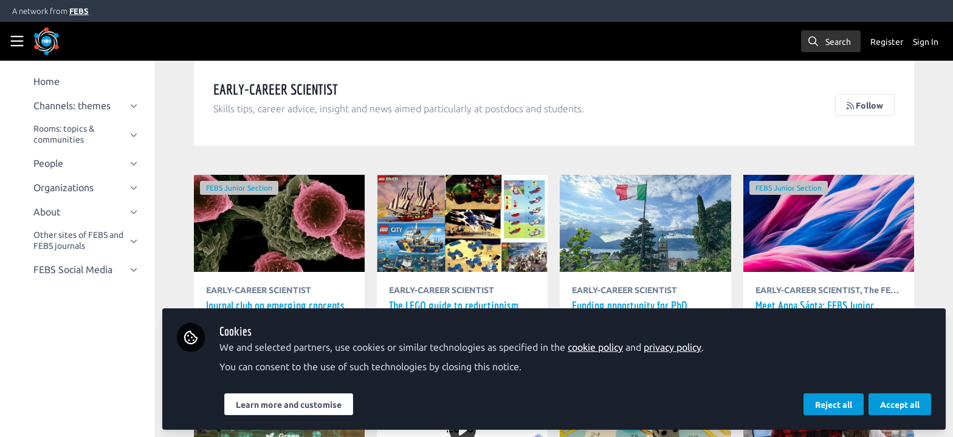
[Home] (46, 41)
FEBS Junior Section (240, 188)
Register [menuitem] (886, 42)
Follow (865, 105)
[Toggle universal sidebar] (17, 41)
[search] (831, 41)
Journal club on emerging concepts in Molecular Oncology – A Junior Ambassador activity (279, 223)
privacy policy (673, 347)
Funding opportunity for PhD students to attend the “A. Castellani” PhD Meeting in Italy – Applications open (645, 223)
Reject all (833, 405)
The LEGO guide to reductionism (462, 223)
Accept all (900, 405)
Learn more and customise (289, 405)
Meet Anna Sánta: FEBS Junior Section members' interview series (828, 223)
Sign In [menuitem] (925, 42)
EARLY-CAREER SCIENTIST (259, 290)
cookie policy (596, 347)
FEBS (79, 11)
